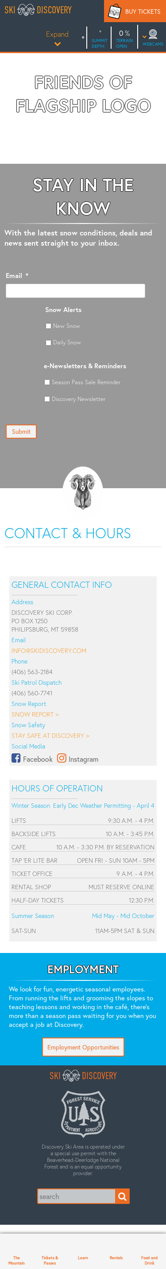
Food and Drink (149, 1260)
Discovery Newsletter (78, 399)
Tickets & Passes (50, 1260)
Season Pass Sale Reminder (86, 382)
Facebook (38, 759)
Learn (83, 1257)
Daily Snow (67, 342)
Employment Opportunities (83, 1047)
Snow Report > (35, 714)
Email (17, 275)
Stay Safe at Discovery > (50, 735)
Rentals (116, 1257)
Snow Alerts (63, 309)
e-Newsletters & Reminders (85, 366)
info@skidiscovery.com (49, 650)
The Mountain (16, 1260)
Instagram (83, 759)
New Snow (66, 326)
